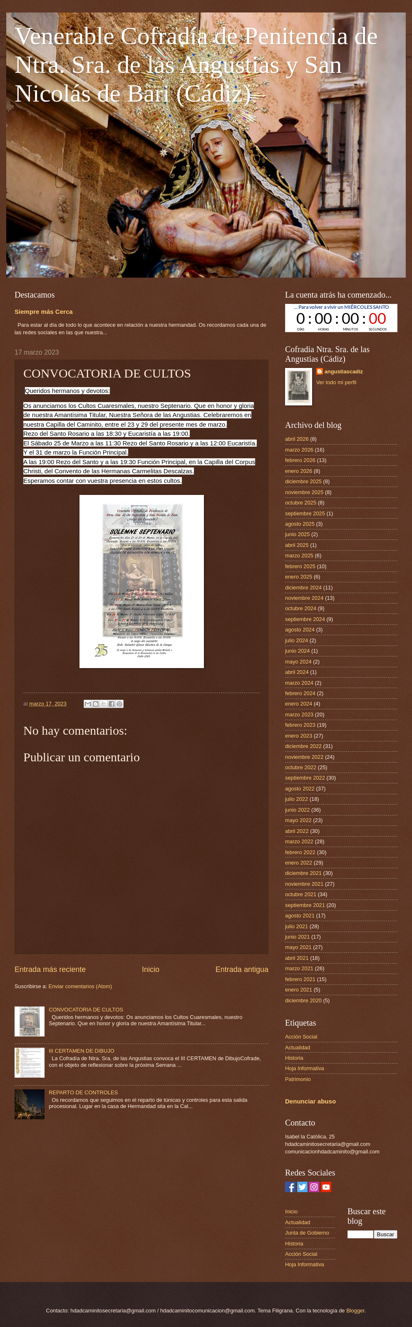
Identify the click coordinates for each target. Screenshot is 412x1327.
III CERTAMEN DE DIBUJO (81, 1051)
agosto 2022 (300, 788)
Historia (294, 1058)
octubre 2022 (300, 767)
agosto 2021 (300, 915)
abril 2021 (297, 958)
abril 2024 (297, 672)
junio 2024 (297, 651)
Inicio (150, 969)
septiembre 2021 (305, 905)
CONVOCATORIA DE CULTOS (86, 1009)
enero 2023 (298, 736)
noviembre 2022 (304, 757)
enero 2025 (298, 577)
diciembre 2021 (303, 873)
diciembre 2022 (303, 746)
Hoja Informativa (304, 1068)
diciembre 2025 (303, 481)
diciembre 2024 (303, 587)
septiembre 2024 (305, 619)
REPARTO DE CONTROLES (83, 1092)
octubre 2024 (300, 608)
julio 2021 (296, 926)
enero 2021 (298, 990)
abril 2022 (297, 831)
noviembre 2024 (304, 598)
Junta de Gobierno (307, 1233)
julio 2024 (296, 640)
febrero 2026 (300, 460)
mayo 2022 (298, 820)
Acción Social (301, 1037)
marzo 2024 (299, 683)
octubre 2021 (300, 894)
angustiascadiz (344, 371)
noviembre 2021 (304, 884)
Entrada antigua (242, 969)
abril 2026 (297, 439)
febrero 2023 (300, 725)
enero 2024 (298, 704)
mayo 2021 (298, 947)
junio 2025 (297, 534)
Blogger (355, 1310)
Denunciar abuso (310, 1101)
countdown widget (341, 318)
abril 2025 (297, 545)
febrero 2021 (300, 979)
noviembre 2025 (304, 492)
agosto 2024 (300, 629)
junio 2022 (297, 810)
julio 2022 (296, 799)
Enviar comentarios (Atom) (80, 986)
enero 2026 (298, 471)
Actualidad (297, 1047)
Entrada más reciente (50, 969)
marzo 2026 (299, 450)
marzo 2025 (299, 555)
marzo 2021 (299, 968)
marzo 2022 (299, 841)
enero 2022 (298, 863)
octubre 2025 (300, 502)
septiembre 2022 (305, 778)
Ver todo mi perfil (336, 382)
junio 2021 (297, 937)
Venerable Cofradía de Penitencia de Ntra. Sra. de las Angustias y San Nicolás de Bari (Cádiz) (196, 64)
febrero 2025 (300, 566)
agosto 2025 (300, 524)
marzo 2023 (299, 714)
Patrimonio (298, 1079)
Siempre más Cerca (44, 311)
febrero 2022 (300, 852)
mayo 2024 (298, 662)
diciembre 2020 (303, 1000)
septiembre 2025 (305, 513)
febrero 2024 (300, 693)
